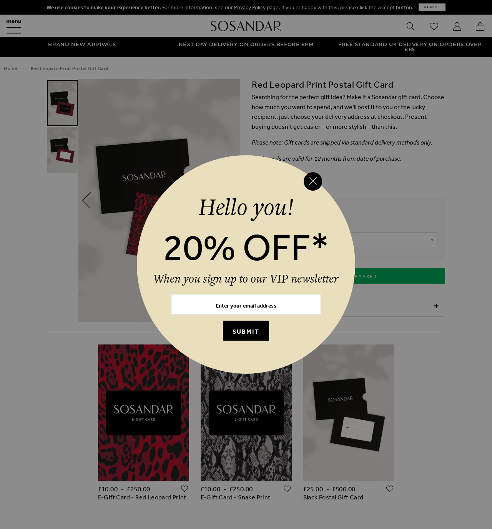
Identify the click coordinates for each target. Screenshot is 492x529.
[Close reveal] (313, 181)
